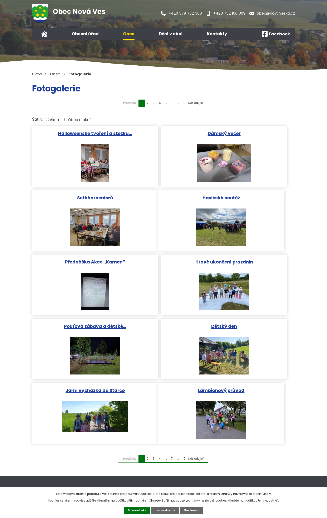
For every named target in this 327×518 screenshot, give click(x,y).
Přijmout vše (136, 510)
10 (184, 103)
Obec (129, 34)
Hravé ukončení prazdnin (251, 197)
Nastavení (192, 510)
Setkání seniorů (252, 133)
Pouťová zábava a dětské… (74, 260)
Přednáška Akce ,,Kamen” (163, 197)
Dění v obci (170, 34)
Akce (54, 119)
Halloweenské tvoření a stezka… (74, 133)
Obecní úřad (85, 34)
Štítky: (37, 119)
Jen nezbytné (165, 510)
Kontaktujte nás (141, 474)
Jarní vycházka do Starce (251, 260)
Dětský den (163, 260)
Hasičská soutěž (74, 197)
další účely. (263, 494)
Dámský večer (163, 133)
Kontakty (217, 34)
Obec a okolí (79, 119)
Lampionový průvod (74, 324)
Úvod (44, 34)
